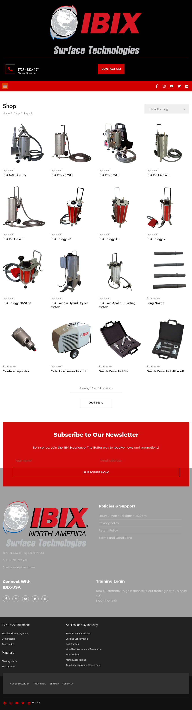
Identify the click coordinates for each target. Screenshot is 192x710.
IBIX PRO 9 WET (14, 239)
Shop (17, 113)
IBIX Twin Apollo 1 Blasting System (117, 305)
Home (6, 113)
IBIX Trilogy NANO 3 (17, 303)
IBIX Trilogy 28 (61, 239)
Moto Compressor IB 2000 (69, 371)
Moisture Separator (16, 371)
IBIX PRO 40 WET (159, 175)
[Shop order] (167, 109)
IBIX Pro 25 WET (62, 175)
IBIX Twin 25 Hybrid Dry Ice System (69, 305)
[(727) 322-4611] (10, 69)
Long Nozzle (155, 303)
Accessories (153, 298)
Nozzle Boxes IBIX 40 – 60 (165, 371)
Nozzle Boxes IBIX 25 (113, 371)
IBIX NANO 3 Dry (14, 175)
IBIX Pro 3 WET (109, 175)
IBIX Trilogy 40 (109, 239)
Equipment (8, 170)
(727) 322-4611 (29, 69)
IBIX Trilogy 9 (156, 239)
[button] (5, 86)
